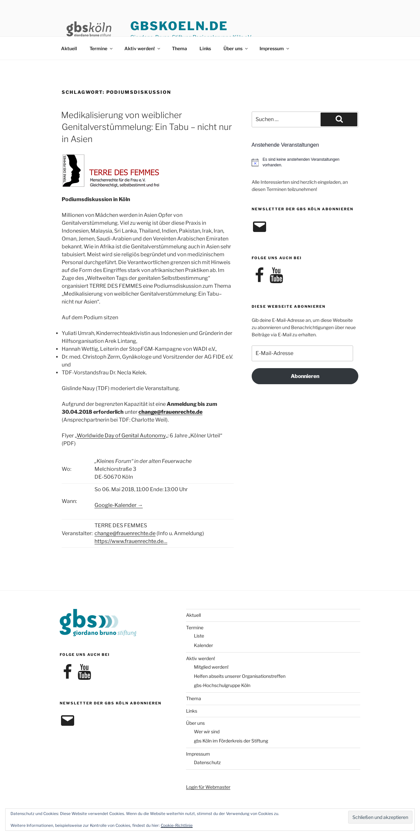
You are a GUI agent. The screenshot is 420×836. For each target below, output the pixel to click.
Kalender (203, 645)
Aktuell (69, 48)
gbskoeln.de (179, 26)
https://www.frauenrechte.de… (130, 541)
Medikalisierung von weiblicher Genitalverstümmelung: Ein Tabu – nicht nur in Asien (146, 127)
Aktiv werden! (142, 48)
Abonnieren (305, 376)
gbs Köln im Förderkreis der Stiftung (231, 740)
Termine (102, 48)
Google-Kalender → (118, 505)
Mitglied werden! (211, 667)
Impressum (275, 48)
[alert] (305, 162)
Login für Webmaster (208, 787)
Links (205, 48)
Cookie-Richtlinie (177, 825)
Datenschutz (207, 762)
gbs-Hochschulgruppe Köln (222, 685)
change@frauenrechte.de (170, 412)
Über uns (236, 48)
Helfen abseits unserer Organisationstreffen (239, 676)
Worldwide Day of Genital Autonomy (121, 435)
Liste (199, 635)
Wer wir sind (207, 731)
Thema (179, 48)
